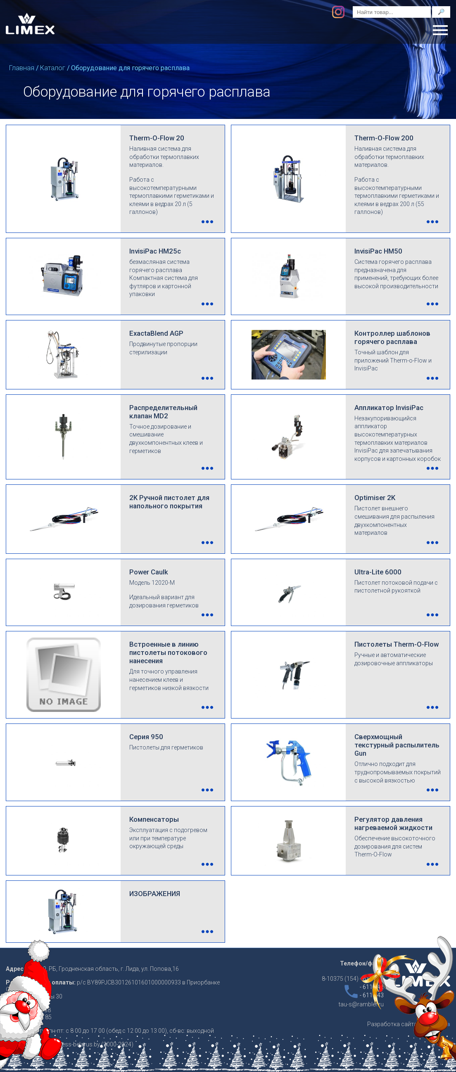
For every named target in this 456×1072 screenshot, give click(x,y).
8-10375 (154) (353, 978)
